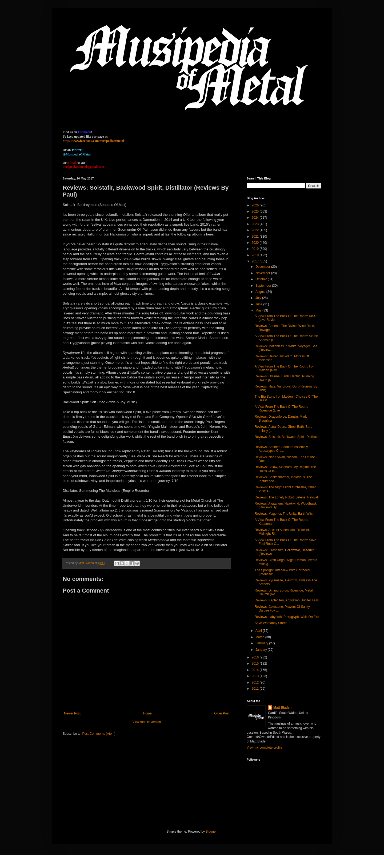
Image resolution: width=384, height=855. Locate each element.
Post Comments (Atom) (98, 734)
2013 (256, 676)
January (261, 650)
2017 (256, 261)
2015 (256, 663)
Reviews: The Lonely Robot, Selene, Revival (286, 497)
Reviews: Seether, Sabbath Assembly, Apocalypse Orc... (282, 449)
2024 (256, 217)
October (261, 279)
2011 (256, 688)
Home (147, 713)
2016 (256, 657)
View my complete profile (264, 747)
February (262, 643)
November (263, 273)
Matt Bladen (282, 707)
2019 (256, 249)
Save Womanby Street (271, 623)
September (263, 285)
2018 (256, 255)
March (260, 637)
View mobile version (147, 722)
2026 (256, 205)
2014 (256, 670)
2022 (256, 230)
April (259, 631)
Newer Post (72, 713)
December (263, 267)
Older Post (221, 713)
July (258, 298)
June (259, 304)
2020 (256, 243)
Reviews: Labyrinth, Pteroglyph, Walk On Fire (287, 617)
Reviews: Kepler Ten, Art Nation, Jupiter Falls (287, 600)
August (260, 292)
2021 (256, 236)
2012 (256, 682)
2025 (256, 211)
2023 (256, 224)
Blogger (211, 831)
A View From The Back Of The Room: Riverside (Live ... (281, 408)
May (258, 310)
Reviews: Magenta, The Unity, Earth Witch (284, 514)
